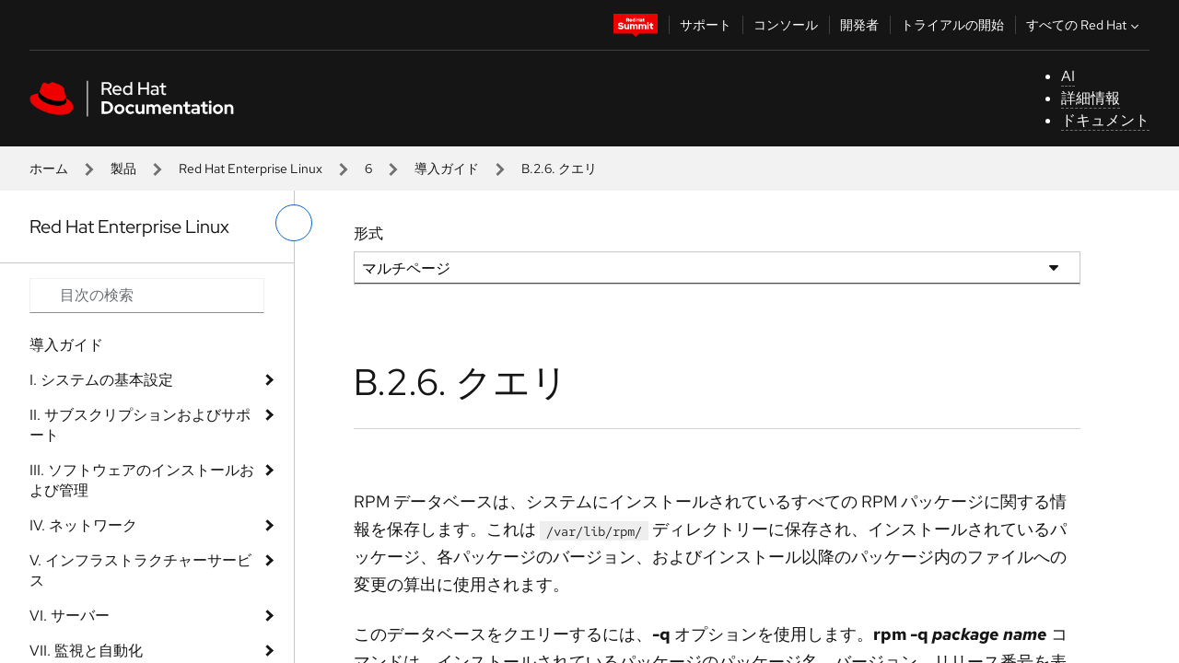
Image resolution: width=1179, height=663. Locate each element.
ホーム (48, 168)
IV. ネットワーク (83, 525)
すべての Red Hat (1084, 25)
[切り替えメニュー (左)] (293, 222)
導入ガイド (446, 168)
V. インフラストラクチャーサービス (140, 570)
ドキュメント (1105, 120)
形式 (368, 233)
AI (1068, 76)
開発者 (859, 25)
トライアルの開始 (952, 25)
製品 (123, 168)
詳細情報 (1090, 98)
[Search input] (146, 295)
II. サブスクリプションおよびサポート (140, 425)
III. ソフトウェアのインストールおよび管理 (141, 480)
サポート (705, 25)
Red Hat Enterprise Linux (250, 168)
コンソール (785, 25)
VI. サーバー (69, 615)
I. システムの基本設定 (101, 380)
